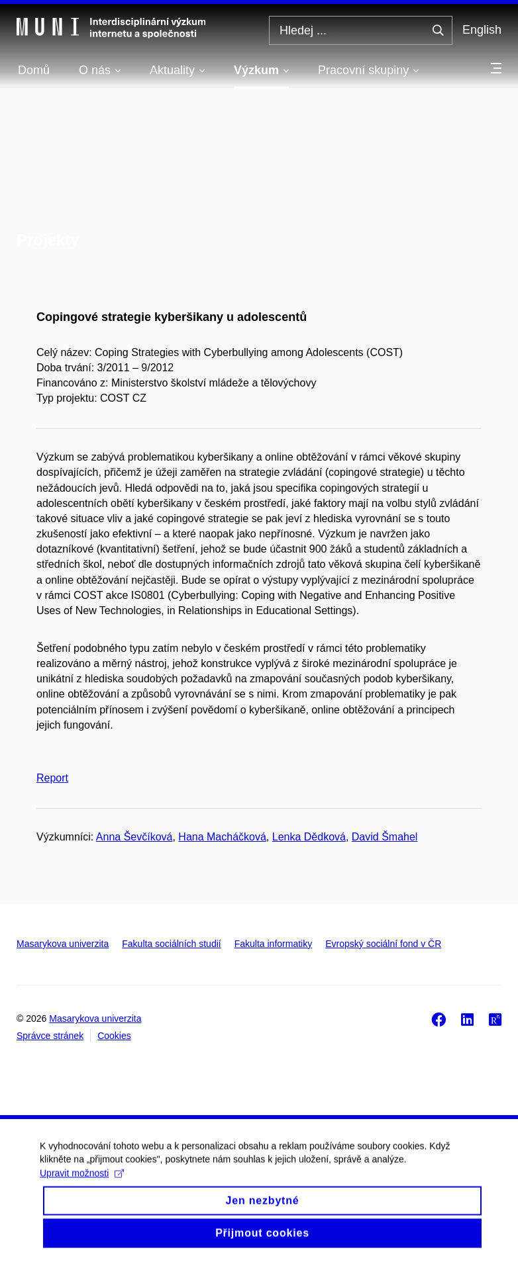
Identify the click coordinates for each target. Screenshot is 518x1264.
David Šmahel (385, 836)
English (481, 29)
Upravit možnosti (82, 1184)
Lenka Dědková (309, 836)
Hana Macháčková (222, 836)
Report (52, 778)
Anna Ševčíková (134, 836)
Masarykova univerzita (63, 943)
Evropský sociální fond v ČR (383, 943)
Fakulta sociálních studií (171, 943)
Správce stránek (50, 1035)
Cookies (114, 1035)
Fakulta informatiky (273, 943)
